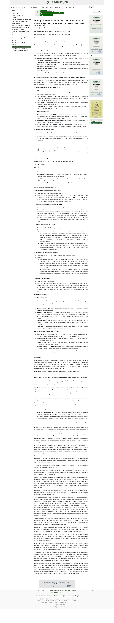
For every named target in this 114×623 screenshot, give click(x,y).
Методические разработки (20, 48)
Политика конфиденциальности (64, 596)
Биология (15, 13)
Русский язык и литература (20, 37)
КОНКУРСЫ (21, 7)
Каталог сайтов (96, 126)
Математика (15, 33)
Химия (14, 45)
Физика (14, 41)
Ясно (69, 586)
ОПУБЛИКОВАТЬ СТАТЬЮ (46, 7)
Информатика (16, 23)
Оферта (77, 596)
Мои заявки (96, 11)
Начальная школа (17, 35)
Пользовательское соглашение (44, 596)
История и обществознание (20, 27)
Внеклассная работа (18, 15)
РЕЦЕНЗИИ (54, 592)
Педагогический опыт (18, 46)
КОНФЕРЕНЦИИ (32, 7)
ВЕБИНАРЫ (58, 7)
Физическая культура (18, 43)
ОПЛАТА (71, 7)
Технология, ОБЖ (17, 39)
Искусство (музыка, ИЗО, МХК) (21, 25)
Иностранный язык (18, 29)
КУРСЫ (65, 7)
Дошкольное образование (20, 21)
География (15, 17)
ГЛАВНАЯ (14, 7)
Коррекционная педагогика (20, 31)
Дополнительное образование (21, 19)
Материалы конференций (20, 50)
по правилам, (60, 582)
